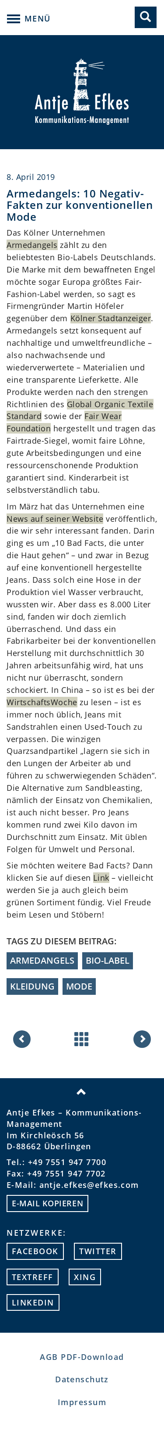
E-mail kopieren (47, 1203)
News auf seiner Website (55, 518)
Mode (79, 986)
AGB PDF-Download (82, 1357)
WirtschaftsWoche (42, 702)
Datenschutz (82, 1379)
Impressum (82, 1402)
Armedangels (32, 245)
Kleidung (32, 986)
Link (101, 877)
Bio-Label (107, 960)
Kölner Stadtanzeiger (110, 318)
